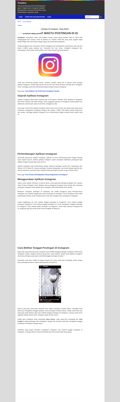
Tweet (20, 25)
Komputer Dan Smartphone (35, 17)
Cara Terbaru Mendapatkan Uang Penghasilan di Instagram (46, 174)
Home (21, 17)
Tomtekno (22, 3)
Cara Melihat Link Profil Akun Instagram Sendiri (42, 91)
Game (49, 17)
